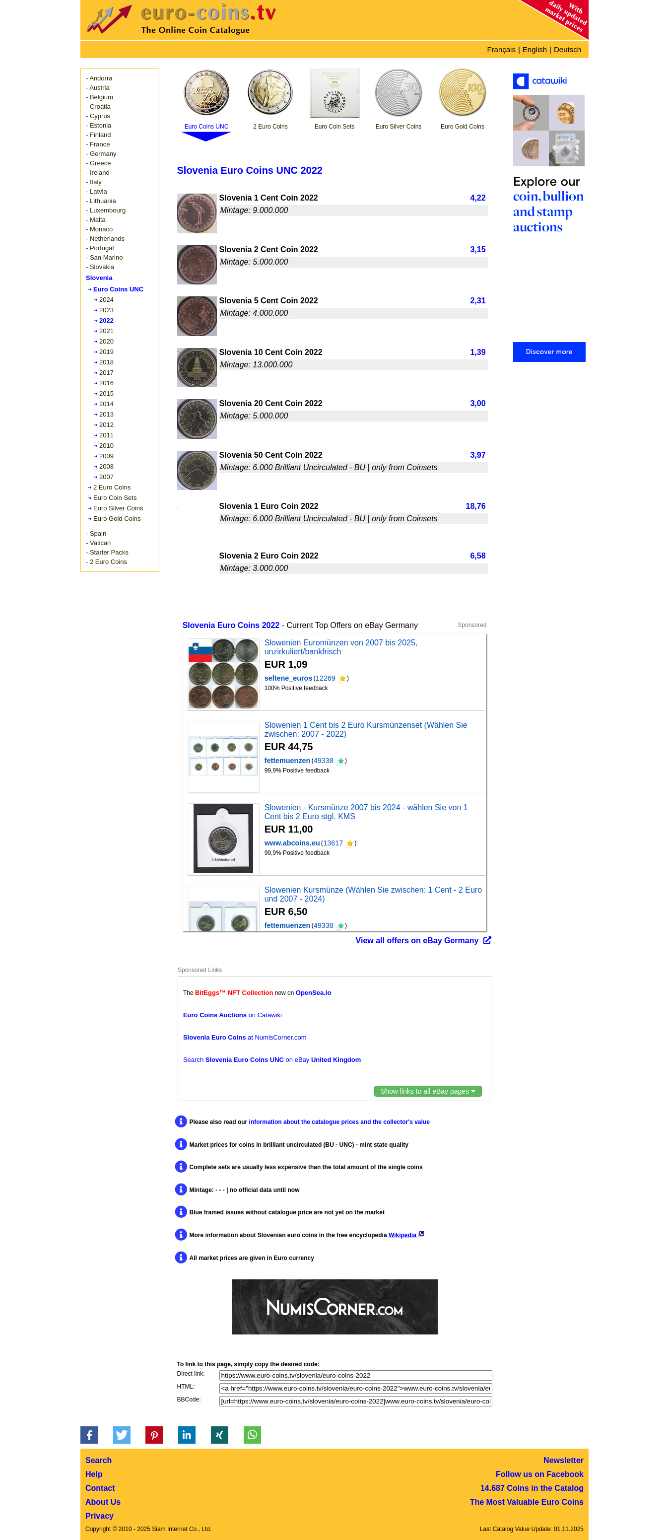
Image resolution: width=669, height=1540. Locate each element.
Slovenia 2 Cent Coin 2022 (268, 249)
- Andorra (99, 78)
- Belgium (99, 97)
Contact (100, 1488)
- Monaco (99, 229)
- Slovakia (100, 267)
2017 (106, 372)
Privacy (99, 1516)
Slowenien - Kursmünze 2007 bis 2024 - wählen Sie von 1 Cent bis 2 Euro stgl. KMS (366, 812)
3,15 (477, 249)
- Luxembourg (106, 210)
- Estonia (98, 125)
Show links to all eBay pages (428, 1091)
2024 (106, 299)
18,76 (476, 506)
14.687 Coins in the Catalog (532, 1488)
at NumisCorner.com (245, 1037)
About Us (103, 1502)
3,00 (477, 403)
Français (501, 49)
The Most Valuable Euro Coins (527, 1502)
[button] (89, 1435)
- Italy (94, 182)
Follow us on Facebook (540, 1474)
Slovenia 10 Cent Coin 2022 (271, 352)
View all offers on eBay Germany (417, 940)
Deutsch (567, 49)
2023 (106, 310)
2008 (106, 466)
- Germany (101, 153)
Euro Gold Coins (116, 518)
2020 (106, 341)
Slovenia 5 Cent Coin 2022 (268, 300)
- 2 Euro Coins (106, 561)
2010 (106, 445)
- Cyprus (98, 116)
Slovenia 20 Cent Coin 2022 (271, 403)
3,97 (477, 455)
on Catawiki (232, 1015)
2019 (106, 351)
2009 (106, 456)
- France (98, 144)
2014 (106, 404)
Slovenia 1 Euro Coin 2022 (269, 506)
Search (98, 1460)
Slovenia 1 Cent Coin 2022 (268, 198)
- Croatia (98, 106)
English (535, 49)
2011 (106, 435)
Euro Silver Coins (118, 508)
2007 (106, 477)
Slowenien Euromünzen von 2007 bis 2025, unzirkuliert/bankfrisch (341, 647)
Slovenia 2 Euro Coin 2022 (269, 556)
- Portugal (100, 248)
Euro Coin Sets (114, 497)
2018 (106, 362)
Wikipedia (406, 1235)
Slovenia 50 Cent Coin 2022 (271, 455)
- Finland (98, 135)
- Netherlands (105, 238)
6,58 (477, 556)
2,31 (477, 300)
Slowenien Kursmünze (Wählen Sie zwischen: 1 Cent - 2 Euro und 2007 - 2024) (373, 894)
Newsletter (563, 1460)
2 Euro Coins (112, 487)
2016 (106, 383)
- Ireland (98, 172)
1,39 (477, 352)
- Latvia (96, 191)
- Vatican (98, 543)
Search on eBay (272, 1059)
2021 (106, 331)
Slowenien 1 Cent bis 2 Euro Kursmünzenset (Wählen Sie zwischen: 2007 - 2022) (366, 729)
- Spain (96, 533)
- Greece (98, 163)
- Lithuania (101, 201)
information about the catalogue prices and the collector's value (339, 1122)
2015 (106, 393)
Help (94, 1474)
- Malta (96, 219)
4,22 (477, 198)
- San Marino (104, 257)
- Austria (98, 87)
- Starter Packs (107, 552)
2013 (106, 414)
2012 (106, 424)
